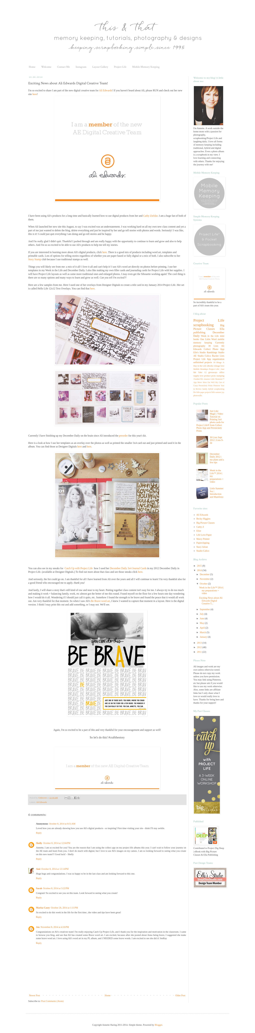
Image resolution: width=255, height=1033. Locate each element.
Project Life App (202, 359)
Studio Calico (204, 355)
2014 (199, 570)
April (202, 627)
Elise (198, 530)
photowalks (197, 396)
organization (218, 359)
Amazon (206, 379)
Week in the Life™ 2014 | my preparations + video (211, 590)
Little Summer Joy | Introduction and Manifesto (216, 492)
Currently (219, 342)
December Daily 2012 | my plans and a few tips (217, 458)
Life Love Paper (204, 535)
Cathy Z (200, 527)
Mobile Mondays (200, 369)
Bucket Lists (218, 355)
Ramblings (212, 352)
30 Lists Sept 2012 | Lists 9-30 (216, 440)
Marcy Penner (203, 539)
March (203, 632)
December (205, 574)
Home (32, 67)
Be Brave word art (100, 601)
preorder (123, 435)
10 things (217, 362)
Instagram (81, 67)
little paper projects (203, 392)
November (205, 579)
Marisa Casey (43, 907)
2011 (199, 652)
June (202, 618)
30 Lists (213, 346)
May (202, 623)
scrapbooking (203, 325)
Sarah (39, 888)
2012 (199, 647)
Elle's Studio (199, 352)
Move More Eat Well (206, 382)
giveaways (212, 372)
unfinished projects (202, 362)
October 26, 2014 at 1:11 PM (64, 907)
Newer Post (34, 995)
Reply (39, 833)
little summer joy (217, 392)
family (204, 389)
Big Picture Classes (205, 522)
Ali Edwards (105, 90)
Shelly (39, 843)
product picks (210, 375)
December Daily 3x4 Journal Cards (128, 568)
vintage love (219, 366)
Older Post (180, 995)
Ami (38, 869)
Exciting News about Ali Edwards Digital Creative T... (210, 600)
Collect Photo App (214, 349)
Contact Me (63, 67)
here (35, 94)
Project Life (120, 67)
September (205, 609)
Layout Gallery (100, 67)
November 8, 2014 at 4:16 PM (54, 927)
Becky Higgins (203, 518)
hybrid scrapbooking (216, 389)
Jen (38, 927)
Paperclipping (202, 542)
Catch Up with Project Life (79, 568)
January (204, 637)
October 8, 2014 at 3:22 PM (56, 888)
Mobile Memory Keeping (146, 67)
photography (199, 346)
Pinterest (216, 386)
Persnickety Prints (206, 386)
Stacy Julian (202, 547)
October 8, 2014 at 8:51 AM (62, 823)
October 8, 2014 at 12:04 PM (56, 843)
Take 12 (202, 372)
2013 (199, 642)
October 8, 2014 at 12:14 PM (54, 869)
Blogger (158, 1025)
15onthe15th (198, 379)
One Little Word (208, 339)
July (202, 614)
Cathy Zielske (150, 215)
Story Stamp (35, 259)
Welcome (46, 67)
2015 (199, 565)
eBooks (210, 366)
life (194, 392)
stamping (220, 375)
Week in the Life (210, 336)
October (204, 583)
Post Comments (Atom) (52, 1001)
